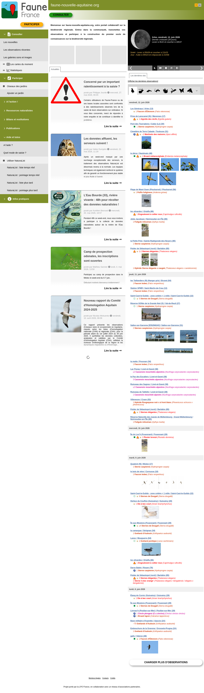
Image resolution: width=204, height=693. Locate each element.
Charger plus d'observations (166, 662)
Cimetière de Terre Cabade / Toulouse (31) (149, 131)
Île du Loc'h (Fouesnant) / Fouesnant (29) (149, 434)
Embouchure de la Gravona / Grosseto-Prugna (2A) (153, 628)
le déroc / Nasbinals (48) (141, 153)
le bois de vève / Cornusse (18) (144, 471)
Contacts (105, 678)
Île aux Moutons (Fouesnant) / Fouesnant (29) (150, 523)
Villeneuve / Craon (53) (140, 399)
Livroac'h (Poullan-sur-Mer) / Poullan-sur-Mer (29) (152, 611)
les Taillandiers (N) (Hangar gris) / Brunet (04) (150, 280)
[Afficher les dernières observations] (143, 81)
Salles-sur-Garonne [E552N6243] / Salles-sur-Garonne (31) (156, 325)
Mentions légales (95, 678)
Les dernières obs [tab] (138, 76)
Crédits (112, 678)
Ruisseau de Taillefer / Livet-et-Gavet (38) (149, 392)
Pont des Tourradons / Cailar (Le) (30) (147, 124)
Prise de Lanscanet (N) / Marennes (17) (147, 116)
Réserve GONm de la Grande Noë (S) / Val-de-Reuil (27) (155, 303)
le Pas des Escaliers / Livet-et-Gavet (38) (148, 377)
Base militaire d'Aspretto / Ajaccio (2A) (147, 621)
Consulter (61, 14)
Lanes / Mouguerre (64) (140, 538)
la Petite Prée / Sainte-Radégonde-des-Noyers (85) (153, 241)
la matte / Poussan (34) (140, 361)
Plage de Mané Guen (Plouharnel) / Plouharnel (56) (153, 189)
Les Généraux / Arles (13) (141, 109)
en (200, 5)
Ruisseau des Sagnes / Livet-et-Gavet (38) (149, 384)
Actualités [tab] (55, 69)
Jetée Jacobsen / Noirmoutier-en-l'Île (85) (149, 219)
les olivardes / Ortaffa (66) (142, 211)
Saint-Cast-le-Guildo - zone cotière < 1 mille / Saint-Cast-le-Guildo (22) (161, 296)
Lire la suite (113, 126)
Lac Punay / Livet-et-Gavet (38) (144, 369)
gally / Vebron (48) (138, 636)
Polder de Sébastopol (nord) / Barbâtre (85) (149, 248)
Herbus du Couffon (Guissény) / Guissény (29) (151, 501)
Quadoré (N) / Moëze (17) (141, 464)
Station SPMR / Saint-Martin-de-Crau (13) (148, 288)
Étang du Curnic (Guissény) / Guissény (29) (150, 595)
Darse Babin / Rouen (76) (141, 568)
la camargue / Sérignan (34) (142, 530)
